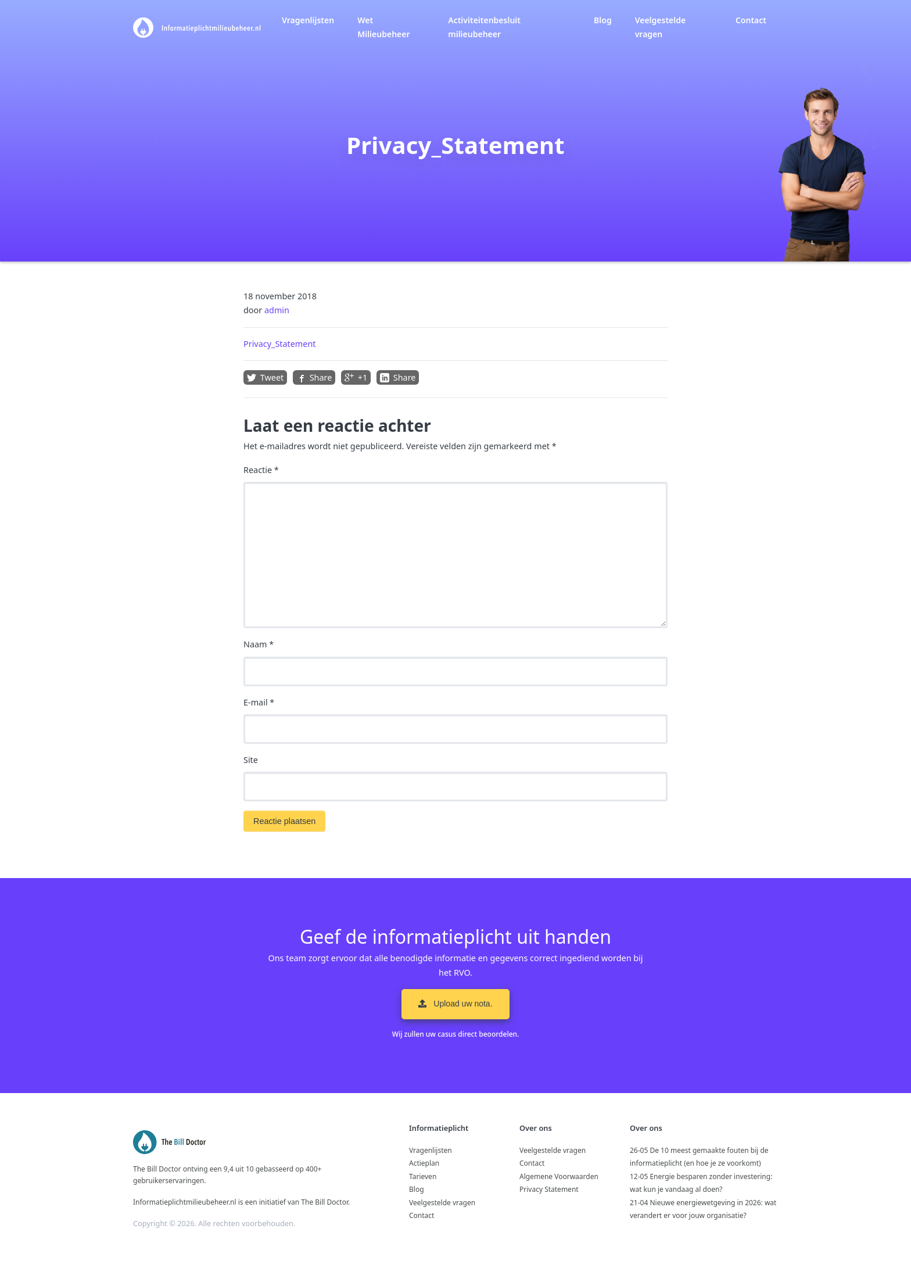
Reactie (261, 469)
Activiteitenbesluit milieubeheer (484, 27)
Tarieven (422, 1176)
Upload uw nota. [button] (455, 1003)
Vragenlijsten (308, 20)
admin (276, 310)
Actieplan (424, 1163)
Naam (258, 644)
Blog (603, 20)
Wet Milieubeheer (383, 27)
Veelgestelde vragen (660, 27)
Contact (751, 20)
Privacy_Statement (279, 343)
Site (250, 759)
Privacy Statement (549, 1189)
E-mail (258, 702)
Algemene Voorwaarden (558, 1176)
